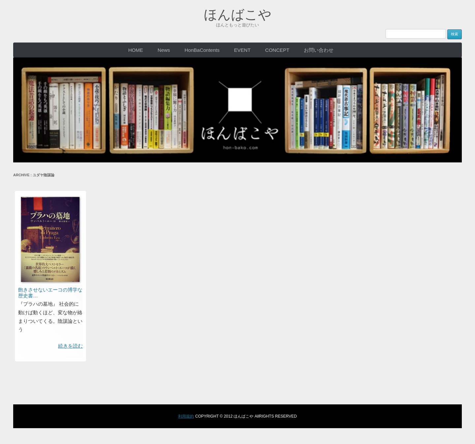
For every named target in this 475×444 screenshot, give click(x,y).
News (164, 50)
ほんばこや (237, 14)
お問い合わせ (318, 50)
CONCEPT (277, 50)
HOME (135, 50)
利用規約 (186, 416)
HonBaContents (202, 50)
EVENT (242, 50)
